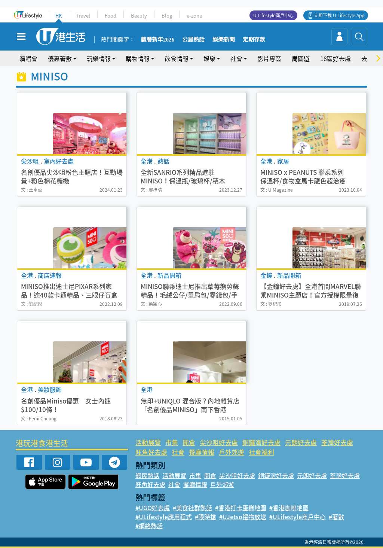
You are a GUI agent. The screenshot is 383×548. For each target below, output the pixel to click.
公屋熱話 (193, 40)
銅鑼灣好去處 (261, 442)
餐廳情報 (201, 452)
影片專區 (269, 58)
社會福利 (261, 452)
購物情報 (138, 58)
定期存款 (254, 40)
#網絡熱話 (149, 525)
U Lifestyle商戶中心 (273, 15)
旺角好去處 (151, 452)
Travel (83, 15)
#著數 (336, 516)
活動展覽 (148, 442)
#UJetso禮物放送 (242, 516)
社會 (236, 58)
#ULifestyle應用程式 (163, 516)
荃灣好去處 (337, 442)
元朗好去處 (301, 442)
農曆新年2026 (157, 40)
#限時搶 (205, 516)
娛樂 (209, 58)
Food (110, 15)
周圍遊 (301, 58)
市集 (171, 442)
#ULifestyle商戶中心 (297, 516)
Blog (167, 15)
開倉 (189, 442)
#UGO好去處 (152, 507)
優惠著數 (60, 58)
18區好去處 (335, 58)
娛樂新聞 (223, 40)
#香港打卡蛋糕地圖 (240, 507)
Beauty (139, 15)
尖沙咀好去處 (219, 442)
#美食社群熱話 (192, 507)
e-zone (194, 15)
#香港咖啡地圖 (289, 507)
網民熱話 (147, 475)
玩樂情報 (99, 58)
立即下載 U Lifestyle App (339, 15)
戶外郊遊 (231, 452)
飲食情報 (177, 58)
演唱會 (28, 58)
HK (58, 15)
